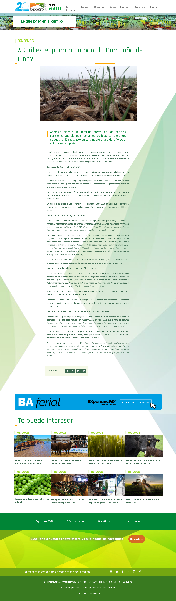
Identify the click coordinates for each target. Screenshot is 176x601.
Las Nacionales (71, 9)
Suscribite (136, 539)
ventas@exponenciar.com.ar (74, 587)
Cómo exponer (76, 521)
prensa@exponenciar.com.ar (102, 587)
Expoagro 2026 (44, 521)
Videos (113, 7)
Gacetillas (104, 521)
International (139, 7)
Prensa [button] (153, 7)
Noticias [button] (84, 7)
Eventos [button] (124, 7)
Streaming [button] (99, 7)
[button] (67, 371)
